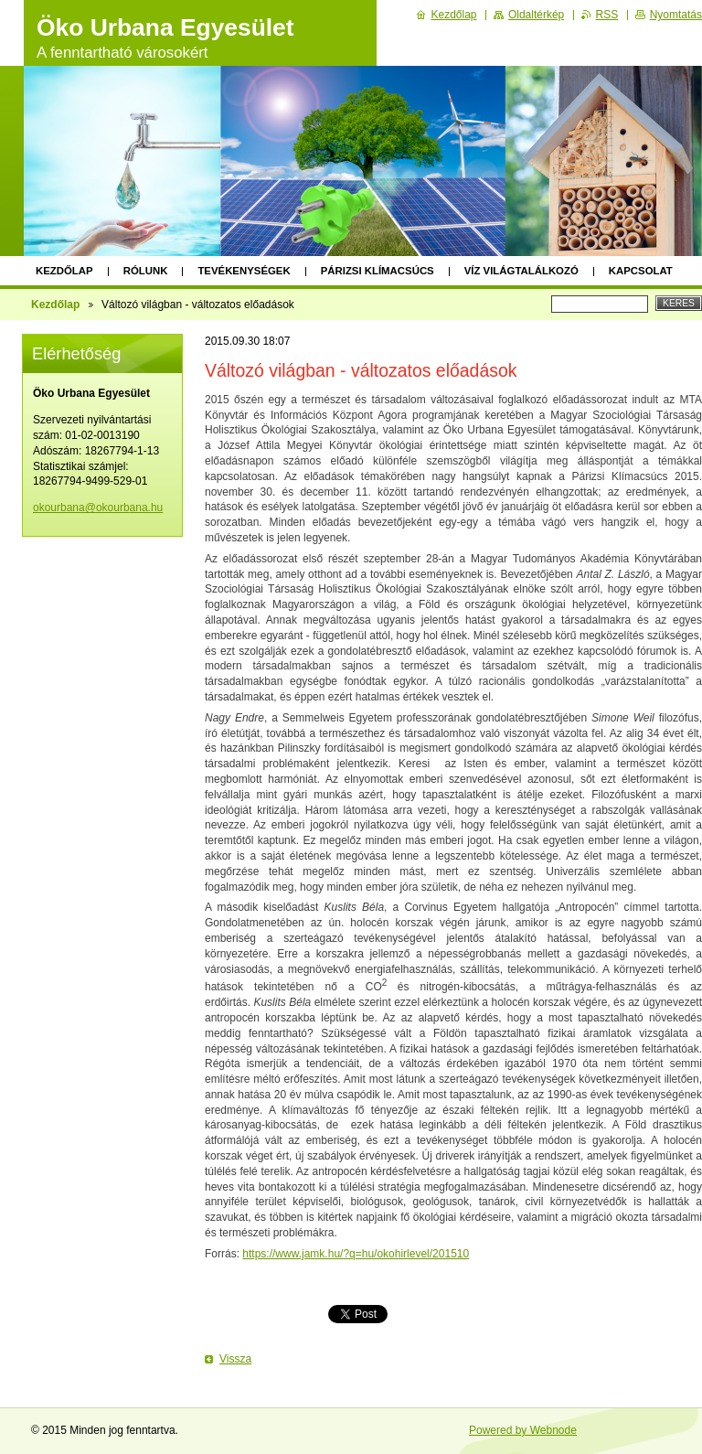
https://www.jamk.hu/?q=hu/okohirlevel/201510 (355, 1253)
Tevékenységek (243, 270)
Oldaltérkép (536, 14)
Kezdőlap (64, 270)
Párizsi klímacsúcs (377, 270)
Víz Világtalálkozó (521, 270)
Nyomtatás (676, 14)
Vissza (235, 1358)
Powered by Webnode (523, 1430)
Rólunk (145, 270)
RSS (607, 14)
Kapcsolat (641, 270)
